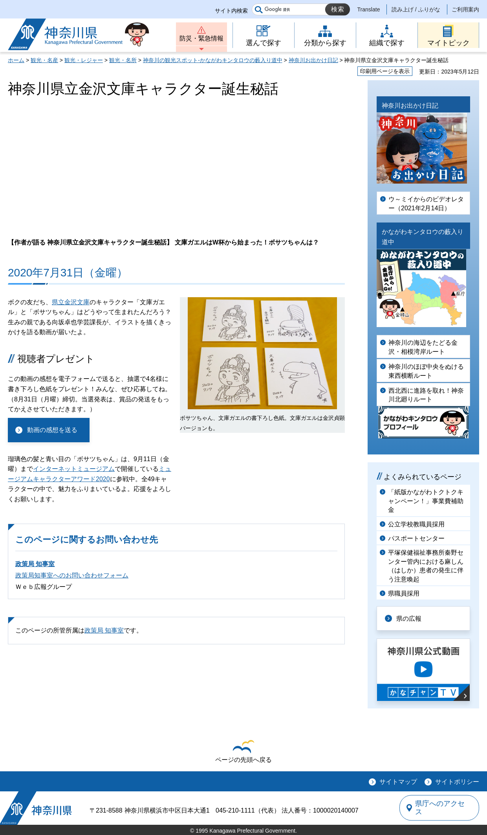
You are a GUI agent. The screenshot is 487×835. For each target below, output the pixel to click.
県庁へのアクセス (443, 808)
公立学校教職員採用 (416, 524)
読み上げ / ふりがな (416, 9)
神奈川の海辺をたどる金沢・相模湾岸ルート (423, 347)
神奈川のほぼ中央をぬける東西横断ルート (426, 371)
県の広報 (409, 618)
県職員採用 (403, 593)
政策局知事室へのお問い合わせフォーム (71, 575)
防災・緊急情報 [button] (201, 38)
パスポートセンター (416, 538)
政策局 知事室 (35, 564)
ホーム (16, 60)
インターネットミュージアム (74, 468)
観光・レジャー (83, 60)
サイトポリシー (457, 781)
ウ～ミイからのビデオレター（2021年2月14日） (426, 203)
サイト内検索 (231, 10)
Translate (368, 9)
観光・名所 (123, 60)
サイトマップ (398, 781)
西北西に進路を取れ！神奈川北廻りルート (426, 395)
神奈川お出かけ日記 (313, 60)
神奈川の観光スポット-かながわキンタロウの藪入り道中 (212, 60)
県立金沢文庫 (71, 302)
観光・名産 (44, 60)
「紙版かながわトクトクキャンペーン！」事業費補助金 (425, 501)
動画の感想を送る (52, 430)
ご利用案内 (465, 9)
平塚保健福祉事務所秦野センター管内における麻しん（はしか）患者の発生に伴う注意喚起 (425, 565)
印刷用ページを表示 (385, 71)
